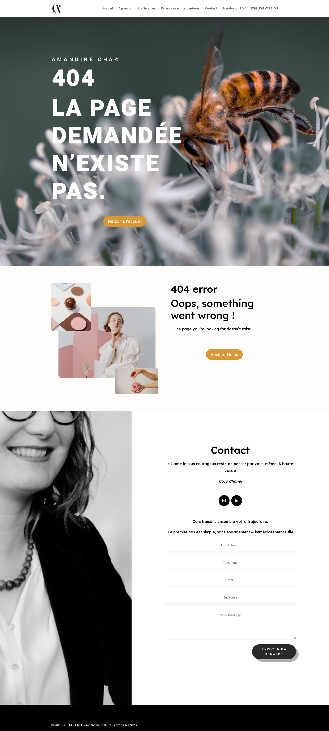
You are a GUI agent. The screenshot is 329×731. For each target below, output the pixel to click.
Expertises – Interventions (180, 8)
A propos (124, 8)
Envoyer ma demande (285, 651)
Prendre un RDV (233, 8)
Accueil (107, 8)
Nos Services (146, 8)
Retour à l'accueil (125, 221)
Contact (211, 8)
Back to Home (224, 354)
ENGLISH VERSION (264, 8)
